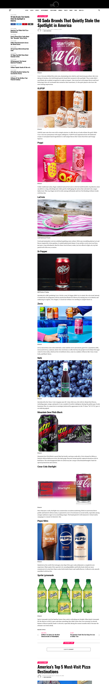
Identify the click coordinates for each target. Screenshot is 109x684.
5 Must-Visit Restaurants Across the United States (19, 43)
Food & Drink (53, 10)
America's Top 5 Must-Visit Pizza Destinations (19, 31)
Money (71, 10)
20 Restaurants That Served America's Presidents (18, 62)
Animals (60, 10)
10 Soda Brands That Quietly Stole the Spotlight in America (20, 19)
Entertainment (44, 10)
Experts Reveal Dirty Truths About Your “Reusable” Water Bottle (20, 37)
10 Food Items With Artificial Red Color (20, 49)
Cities (26, 10)
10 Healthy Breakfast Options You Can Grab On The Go (20, 72)
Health (65, 10)
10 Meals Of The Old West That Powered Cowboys (19, 78)
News (76, 10)
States (31, 10)
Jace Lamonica (47, 30)
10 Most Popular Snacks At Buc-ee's (20, 67)
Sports (37, 10)
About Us (81, 10)
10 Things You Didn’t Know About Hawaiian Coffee (19, 55)
